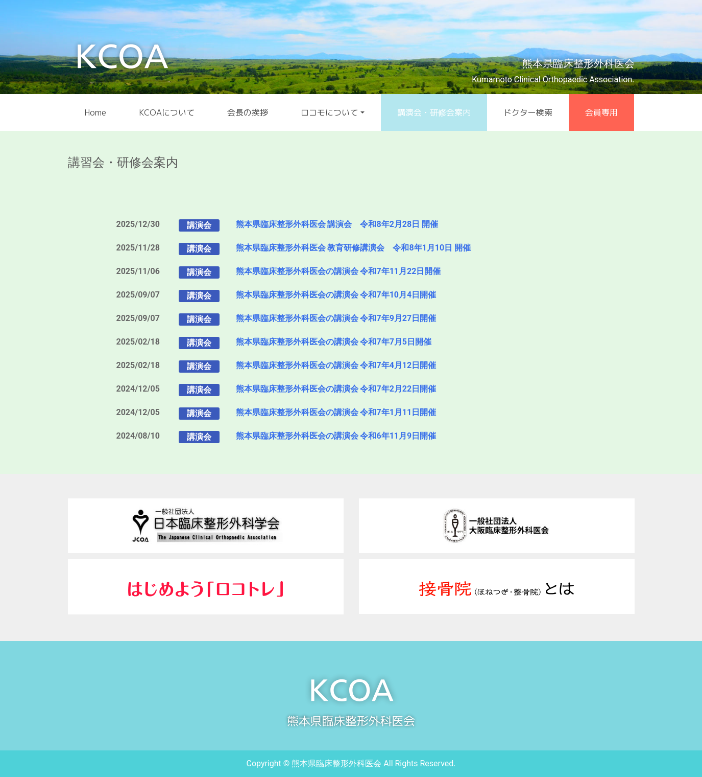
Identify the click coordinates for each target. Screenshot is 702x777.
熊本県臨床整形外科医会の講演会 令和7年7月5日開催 (334, 342)
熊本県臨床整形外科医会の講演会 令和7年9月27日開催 (336, 318)
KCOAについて (167, 112)
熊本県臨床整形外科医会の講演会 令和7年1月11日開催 (336, 412)
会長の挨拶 (247, 112)
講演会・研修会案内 (434, 112)
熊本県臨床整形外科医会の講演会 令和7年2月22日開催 (336, 389)
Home (95, 112)
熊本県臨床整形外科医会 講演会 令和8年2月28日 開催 (337, 224)
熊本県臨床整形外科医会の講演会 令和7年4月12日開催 (336, 365)
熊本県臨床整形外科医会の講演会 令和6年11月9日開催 (336, 436)
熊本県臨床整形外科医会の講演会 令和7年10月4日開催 (336, 295)
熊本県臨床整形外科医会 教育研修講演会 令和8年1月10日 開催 (353, 248)
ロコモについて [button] (329, 112)
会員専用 (601, 112)
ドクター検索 (527, 112)
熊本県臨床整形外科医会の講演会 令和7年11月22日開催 (338, 271)
